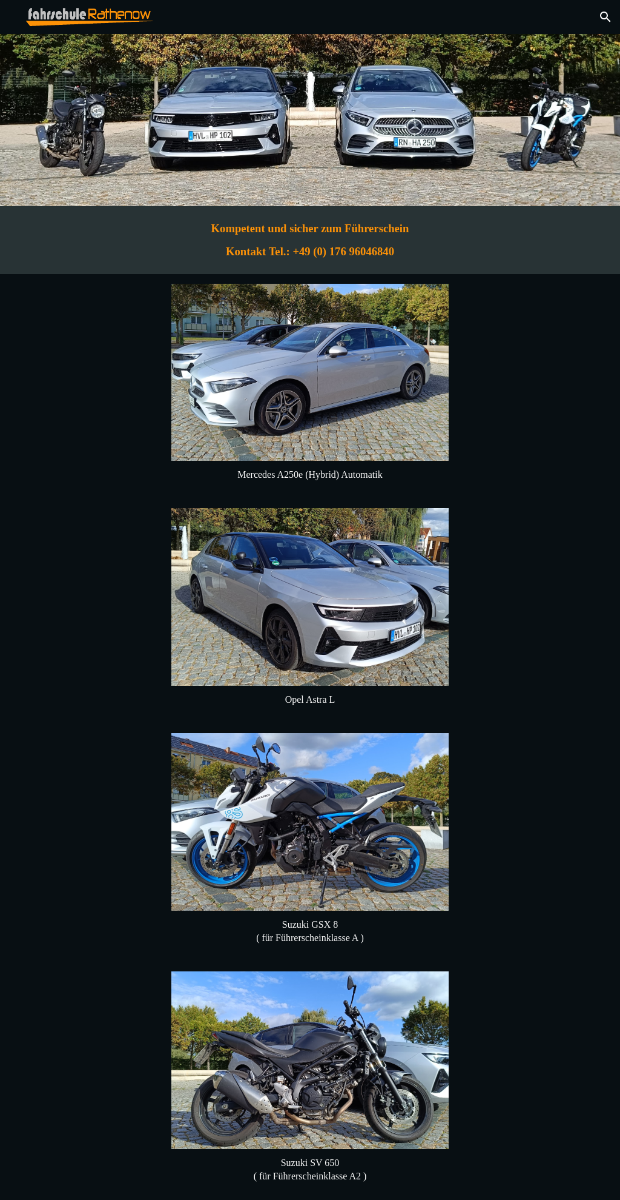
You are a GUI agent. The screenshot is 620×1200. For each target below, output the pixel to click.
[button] (605, 17)
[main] (310, 240)
